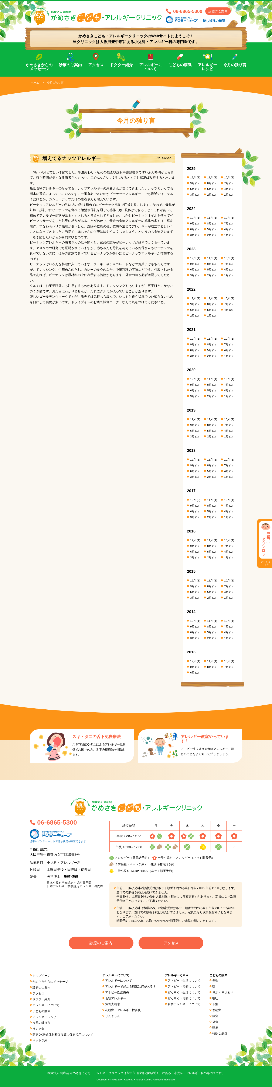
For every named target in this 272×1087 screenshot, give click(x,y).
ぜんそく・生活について (184, 992)
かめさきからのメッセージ (39, 67)
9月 (192, 183)
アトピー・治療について (184, 986)
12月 (193, 177)
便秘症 (216, 1010)
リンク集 (38, 1028)
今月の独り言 (234, 65)
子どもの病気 (41, 1011)
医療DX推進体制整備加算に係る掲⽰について (63, 1034)
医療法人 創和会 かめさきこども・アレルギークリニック (96, 16)
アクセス (95, 65)
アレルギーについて (150, 67)
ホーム (35, 82)
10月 (227, 177)
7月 (226, 183)
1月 (226, 194)
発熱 (215, 980)
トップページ (41, 975)
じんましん (112, 1016)
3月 (192, 194)
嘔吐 (215, 998)
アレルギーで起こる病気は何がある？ (130, 986)
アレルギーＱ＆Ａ (176, 975)
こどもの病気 (180, 65)
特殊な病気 (219, 1033)
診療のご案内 (218, 11)
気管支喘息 (112, 1004)
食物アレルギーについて (184, 1004)
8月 (209, 183)
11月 (210, 177)
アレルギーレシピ (207, 67)
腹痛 (215, 1016)
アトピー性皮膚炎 (117, 992)
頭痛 (215, 1027)
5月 (209, 189)
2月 (209, 194)
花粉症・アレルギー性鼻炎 (123, 1010)
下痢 (215, 1004)
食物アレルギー (115, 998)
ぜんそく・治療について (184, 998)
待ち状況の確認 (214, 20)
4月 (226, 189)
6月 (192, 189)
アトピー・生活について (184, 980)
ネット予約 (40, 1040)
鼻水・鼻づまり (222, 992)
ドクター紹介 (121, 65)
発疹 (215, 1022)
